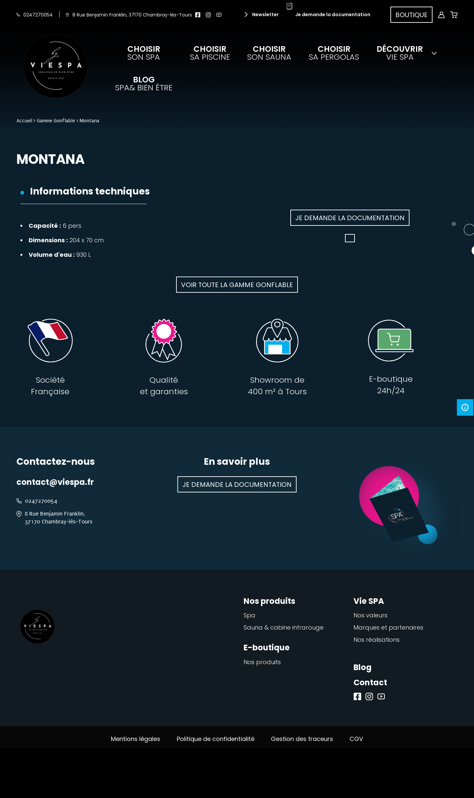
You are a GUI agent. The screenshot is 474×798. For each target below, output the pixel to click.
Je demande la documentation (332, 14)
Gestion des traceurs (302, 739)
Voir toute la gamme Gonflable (237, 284)
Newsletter (265, 14)
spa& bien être (143, 84)
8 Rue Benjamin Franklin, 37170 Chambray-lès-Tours (132, 15)
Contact (370, 682)
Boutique (411, 14)
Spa (249, 615)
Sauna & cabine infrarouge (284, 627)
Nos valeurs (370, 615)
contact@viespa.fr (55, 482)
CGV (356, 739)
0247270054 (38, 15)
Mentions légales (135, 739)
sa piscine (210, 53)
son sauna (269, 53)
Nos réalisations (377, 639)
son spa (143, 53)
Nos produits (262, 662)
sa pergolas (334, 53)
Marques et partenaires (388, 627)
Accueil (24, 121)
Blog (363, 667)
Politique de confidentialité (215, 739)
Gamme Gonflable (56, 121)
